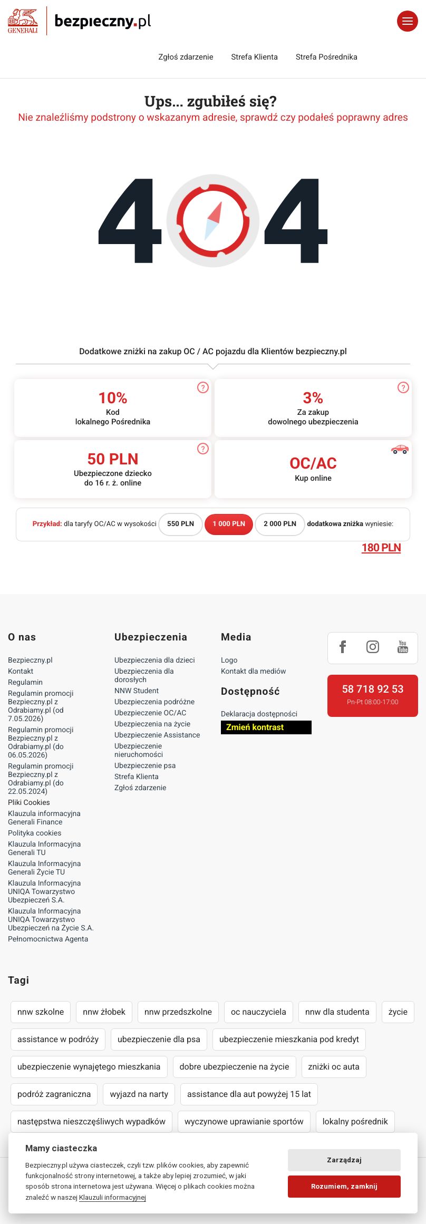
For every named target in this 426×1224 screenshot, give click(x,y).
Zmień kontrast (255, 727)
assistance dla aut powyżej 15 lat (249, 1094)
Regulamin (25, 682)
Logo (229, 660)
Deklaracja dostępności (259, 714)
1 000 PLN (228, 524)
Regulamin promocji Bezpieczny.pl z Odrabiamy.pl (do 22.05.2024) (40, 779)
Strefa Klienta (254, 57)
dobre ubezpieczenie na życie (234, 1067)
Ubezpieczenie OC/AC (150, 713)
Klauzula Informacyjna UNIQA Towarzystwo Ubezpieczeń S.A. (44, 892)
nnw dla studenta (337, 1012)
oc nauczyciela (258, 1012)
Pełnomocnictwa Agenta (48, 939)
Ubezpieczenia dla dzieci (154, 660)
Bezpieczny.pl (30, 660)
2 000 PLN (280, 524)
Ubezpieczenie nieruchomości (138, 750)
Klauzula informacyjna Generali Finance (44, 818)
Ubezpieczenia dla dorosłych (144, 675)
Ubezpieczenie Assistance (157, 735)
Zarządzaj (344, 1160)
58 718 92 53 (372, 689)
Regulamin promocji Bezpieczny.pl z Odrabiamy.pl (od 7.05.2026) (40, 706)
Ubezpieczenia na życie (152, 724)
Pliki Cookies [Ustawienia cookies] (29, 803)
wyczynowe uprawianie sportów (244, 1121)
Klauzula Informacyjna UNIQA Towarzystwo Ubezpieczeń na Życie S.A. (51, 919)
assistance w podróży (58, 1039)
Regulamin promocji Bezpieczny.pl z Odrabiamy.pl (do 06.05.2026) (40, 743)
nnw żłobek (104, 1012)
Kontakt (20, 671)
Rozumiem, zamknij (344, 1186)
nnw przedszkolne (178, 1012)
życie (398, 1012)
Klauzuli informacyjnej (112, 1197)
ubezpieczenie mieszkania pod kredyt (289, 1039)
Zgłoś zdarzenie (185, 57)
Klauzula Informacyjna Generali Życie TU (44, 868)
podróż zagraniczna (54, 1094)
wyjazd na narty (139, 1094)
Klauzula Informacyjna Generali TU (44, 848)
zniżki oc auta (334, 1067)
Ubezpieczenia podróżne (154, 702)
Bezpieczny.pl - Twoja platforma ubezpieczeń (79, 21)
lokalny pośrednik (355, 1121)
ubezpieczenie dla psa (159, 1039)
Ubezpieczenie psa (145, 766)
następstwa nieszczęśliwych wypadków (91, 1121)
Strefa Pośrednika (326, 57)
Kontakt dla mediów (253, 671)
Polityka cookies (34, 833)
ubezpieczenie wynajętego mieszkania (89, 1067)
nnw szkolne (40, 1012)
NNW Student (136, 691)
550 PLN (180, 524)
